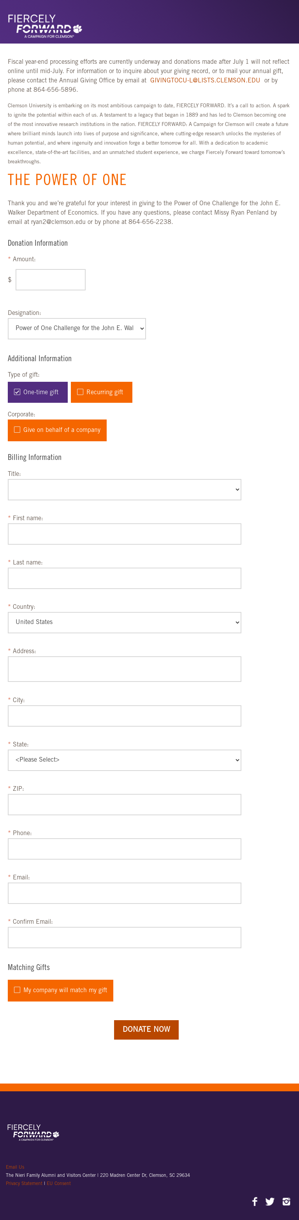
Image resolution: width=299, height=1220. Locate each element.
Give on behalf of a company (61, 430)
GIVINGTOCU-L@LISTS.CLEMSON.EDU (206, 81)
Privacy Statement (25, 1184)
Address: (24, 651)
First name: (28, 519)
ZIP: (18, 789)
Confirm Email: (33, 922)
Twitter (271, 1202)
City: (19, 700)
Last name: (28, 563)
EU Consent (59, 1184)
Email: (21, 878)
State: (21, 745)
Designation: (24, 313)
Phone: (22, 833)
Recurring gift (104, 393)
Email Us (15, 1167)
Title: (14, 474)
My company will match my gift (65, 991)
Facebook (255, 1202)
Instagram (286, 1202)
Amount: (24, 260)
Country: (24, 607)
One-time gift (40, 393)
